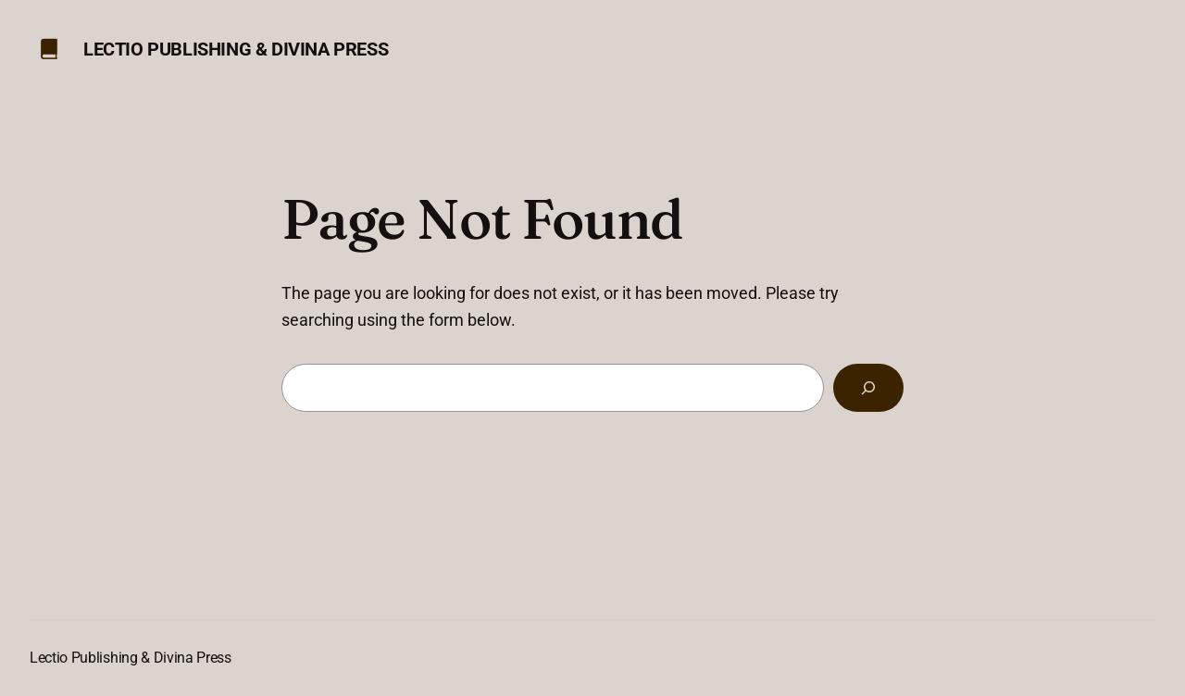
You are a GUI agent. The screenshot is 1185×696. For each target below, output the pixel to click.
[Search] (868, 388)
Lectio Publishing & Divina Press (235, 49)
